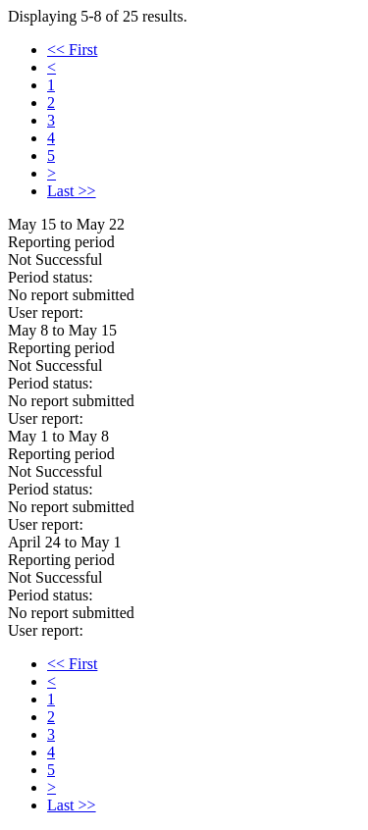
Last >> (71, 190)
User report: (45, 312)
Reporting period (61, 241)
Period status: (50, 277)
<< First (72, 49)
